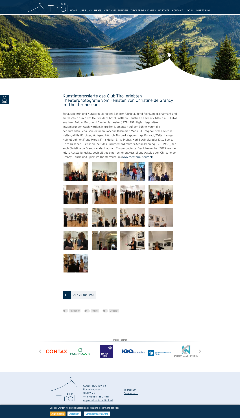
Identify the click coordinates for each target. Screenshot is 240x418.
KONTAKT (177, 10)
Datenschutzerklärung (97, 414)
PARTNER (163, 10)
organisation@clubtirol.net (98, 400)
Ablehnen (74, 414)
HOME (73, 10)
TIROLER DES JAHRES (143, 10)
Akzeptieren (57, 414)
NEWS (97, 10)
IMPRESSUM (203, 10)
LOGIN (189, 10)
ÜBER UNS (86, 10)
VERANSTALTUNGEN (116, 10)
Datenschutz (131, 393)
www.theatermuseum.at (137, 157)
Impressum (130, 390)
